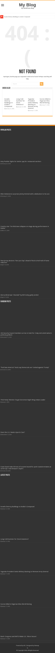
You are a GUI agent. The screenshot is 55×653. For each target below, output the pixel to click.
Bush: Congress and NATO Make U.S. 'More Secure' (19, 636)
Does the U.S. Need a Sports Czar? (13, 432)
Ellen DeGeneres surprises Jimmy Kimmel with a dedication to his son (25, 194)
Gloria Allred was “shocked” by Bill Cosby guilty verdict (20, 295)
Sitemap (36, 645)
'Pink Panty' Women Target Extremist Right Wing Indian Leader (23, 400)
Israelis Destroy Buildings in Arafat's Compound (17, 16)
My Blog (27, 4)
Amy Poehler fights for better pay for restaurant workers (21, 161)
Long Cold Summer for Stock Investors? (15, 539)
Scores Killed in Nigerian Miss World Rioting (45, 101)
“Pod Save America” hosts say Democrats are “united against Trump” (25, 367)
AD (24, 645)
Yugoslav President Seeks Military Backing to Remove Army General (33, 103)
